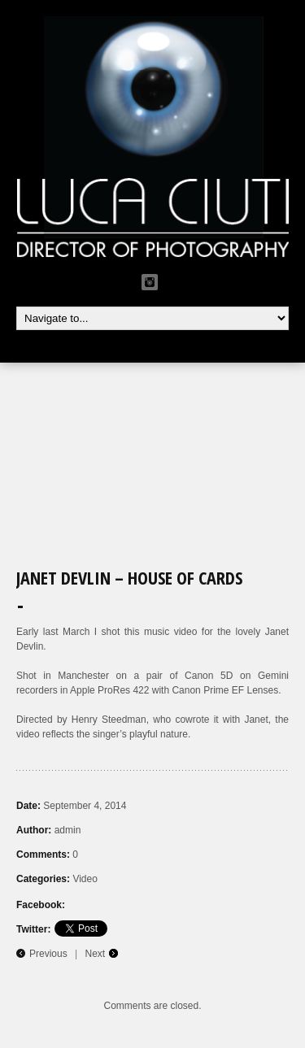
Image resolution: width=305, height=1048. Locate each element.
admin (67, 830)
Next (95, 953)
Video (84, 879)
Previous (48, 953)
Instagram (150, 282)
